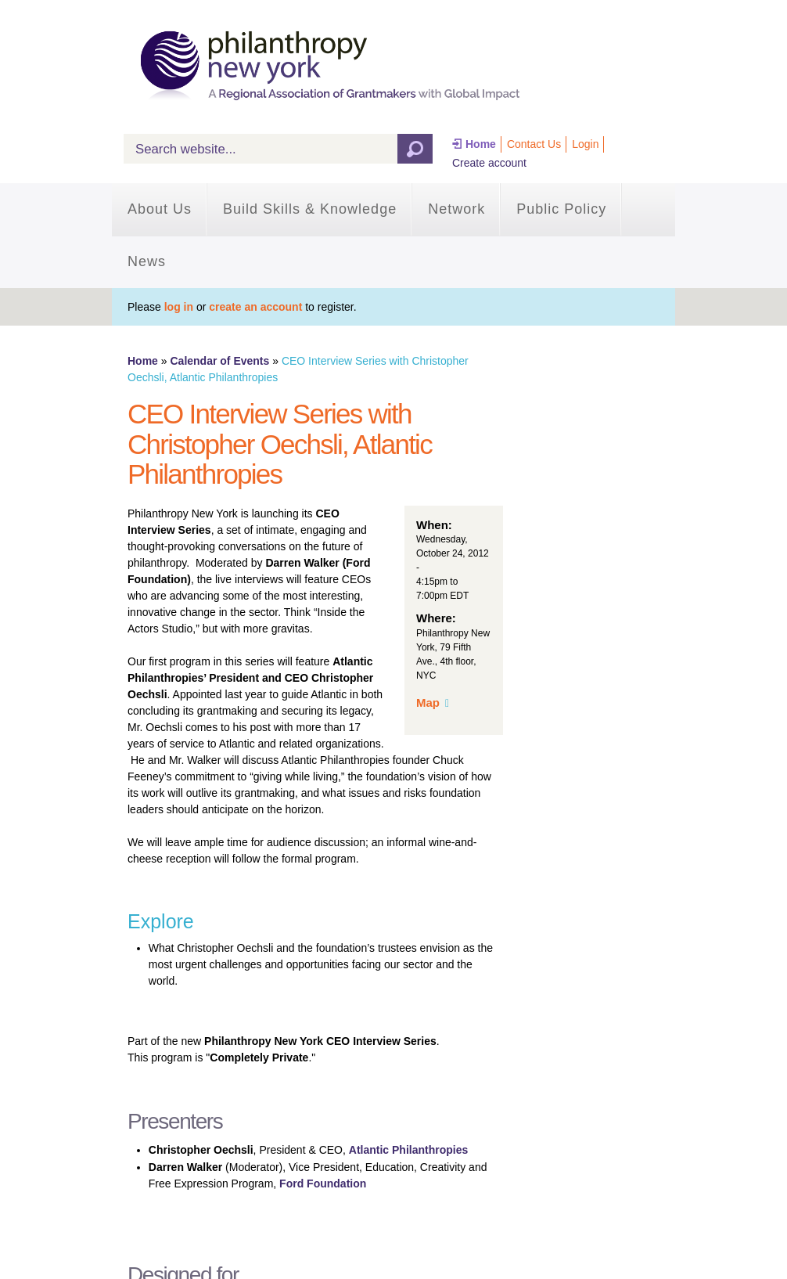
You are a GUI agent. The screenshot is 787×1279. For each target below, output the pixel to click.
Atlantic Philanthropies (408, 1150)
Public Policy (561, 209)
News (147, 261)
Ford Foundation (322, 1183)
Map (428, 702)
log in (178, 307)
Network (456, 209)
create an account (255, 307)
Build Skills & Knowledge (310, 209)
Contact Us (534, 144)
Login (585, 144)
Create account (489, 163)
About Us (160, 209)
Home (480, 144)
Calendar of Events (219, 361)
